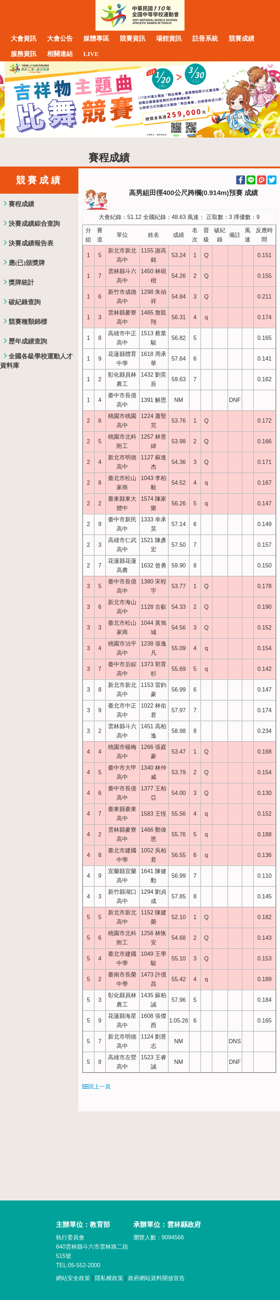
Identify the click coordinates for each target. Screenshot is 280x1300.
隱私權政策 (109, 1278)
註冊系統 (205, 38)
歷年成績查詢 (28, 341)
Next (267, 99)
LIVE (91, 53)
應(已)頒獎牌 (27, 262)
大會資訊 (23, 38)
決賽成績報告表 (31, 243)
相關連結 (60, 53)
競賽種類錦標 (28, 321)
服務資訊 (23, 53)
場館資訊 (169, 38)
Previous (12, 99)
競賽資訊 (132, 38)
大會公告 (60, 38)
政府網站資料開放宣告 (156, 1278)
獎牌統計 (21, 282)
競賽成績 (241, 38)
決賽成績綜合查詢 (34, 223)
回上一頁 (96, 1087)
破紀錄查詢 (25, 302)
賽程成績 (21, 204)
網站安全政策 (73, 1278)
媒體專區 (96, 38)
